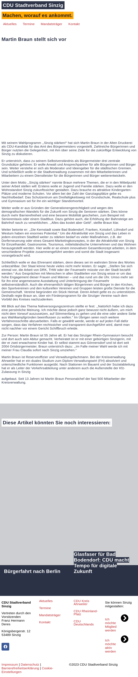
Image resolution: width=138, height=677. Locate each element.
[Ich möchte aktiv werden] (124, 639)
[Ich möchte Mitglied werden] (124, 618)
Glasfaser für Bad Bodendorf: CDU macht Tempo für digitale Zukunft (101, 562)
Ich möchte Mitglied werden (111, 624)
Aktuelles (10, 24)
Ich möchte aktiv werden (110, 646)
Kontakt (74, 24)
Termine (29, 24)
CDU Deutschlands (84, 622)
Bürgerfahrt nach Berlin (32, 571)
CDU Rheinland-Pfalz (86, 612)
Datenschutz (30, 664)
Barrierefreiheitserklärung (20, 668)
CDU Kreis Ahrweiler (81, 602)
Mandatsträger (51, 24)
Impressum (10, 664)
